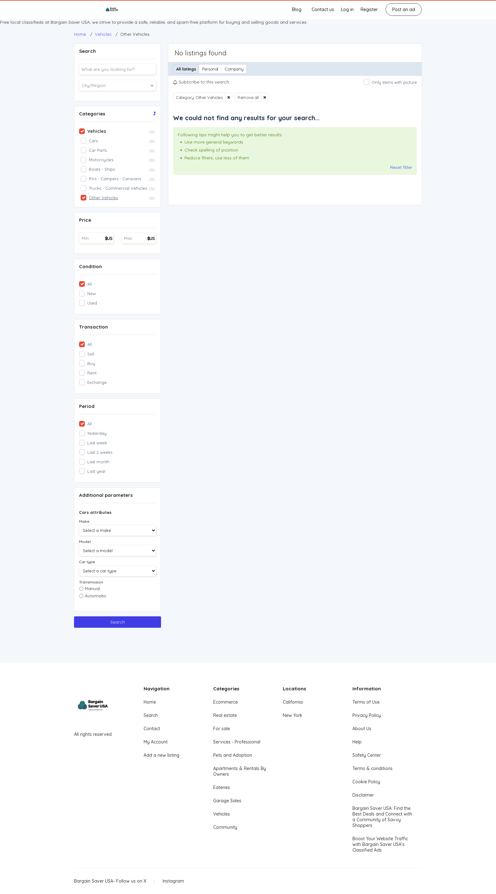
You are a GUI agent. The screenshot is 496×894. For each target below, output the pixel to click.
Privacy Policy (366, 715)
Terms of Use (366, 702)
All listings (186, 68)
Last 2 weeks (99, 452)
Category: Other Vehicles (199, 97)
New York (292, 715)
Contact (152, 728)
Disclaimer (363, 795)
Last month (98, 461)
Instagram (173, 881)
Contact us (323, 9)
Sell (90, 353)
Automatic (96, 596)
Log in (347, 9)
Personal (210, 68)
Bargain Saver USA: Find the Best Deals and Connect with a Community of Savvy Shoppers (382, 816)
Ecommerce (225, 702)
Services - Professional (236, 742)
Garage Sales (227, 801)
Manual (92, 588)
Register (369, 9)
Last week (97, 442)
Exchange (97, 382)
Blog (296, 9)
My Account (156, 742)
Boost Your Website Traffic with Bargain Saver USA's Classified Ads (380, 844)
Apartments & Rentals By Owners (239, 771)
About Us (361, 728)
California (293, 702)
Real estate (225, 715)
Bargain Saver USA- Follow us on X (110, 881)
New (91, 293)
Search (117, 622)
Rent (91, 372)
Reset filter (401, 167)
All (89, 284)
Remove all (248, 97)
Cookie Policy (366, 782)
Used (92, 302)
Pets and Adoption (232, 755)
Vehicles (221, 814)
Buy (91, 363)
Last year (96, 471)
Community (225, 827)
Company (234, 68)
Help (357, 742)
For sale (221, 728)
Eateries (221, 787)
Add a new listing (161, 755)
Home (150, 702)
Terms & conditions (372, 768)
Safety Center (366, 755)
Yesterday (97, 433)
